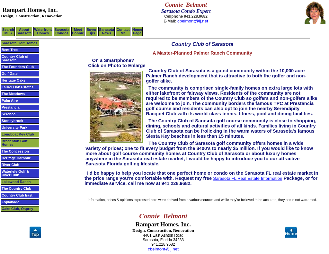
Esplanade (10, 202)
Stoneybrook (12, 121)
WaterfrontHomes (43, 31)
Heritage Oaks (13, 80)
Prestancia (11, 107)
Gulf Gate (10, 73)
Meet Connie (78, 31)
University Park (14, 127)
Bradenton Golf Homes (14, 142)
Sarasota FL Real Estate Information (247, 178)
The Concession (15, 151)
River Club (10, 165)
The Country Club (16, 188)
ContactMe (123, 31)
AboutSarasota (24, 31)
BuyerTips (91, 31)
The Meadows (13, 94)
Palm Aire (10, 100)
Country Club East (17, 195)
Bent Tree (10, 50)
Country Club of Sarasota (15, 58)
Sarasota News (106, 31)
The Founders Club (18, 67)
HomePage (137, 31)
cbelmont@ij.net (192, 21)
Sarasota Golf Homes (19, 43)
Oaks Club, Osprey (17, 209)
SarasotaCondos (61, 31)
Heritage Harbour (16, 158)
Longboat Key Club (18, 134)
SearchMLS (8, 31)
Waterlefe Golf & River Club (15, 173)
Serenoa (8, 114)
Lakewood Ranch (16, 182)
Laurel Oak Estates (17, 87)
